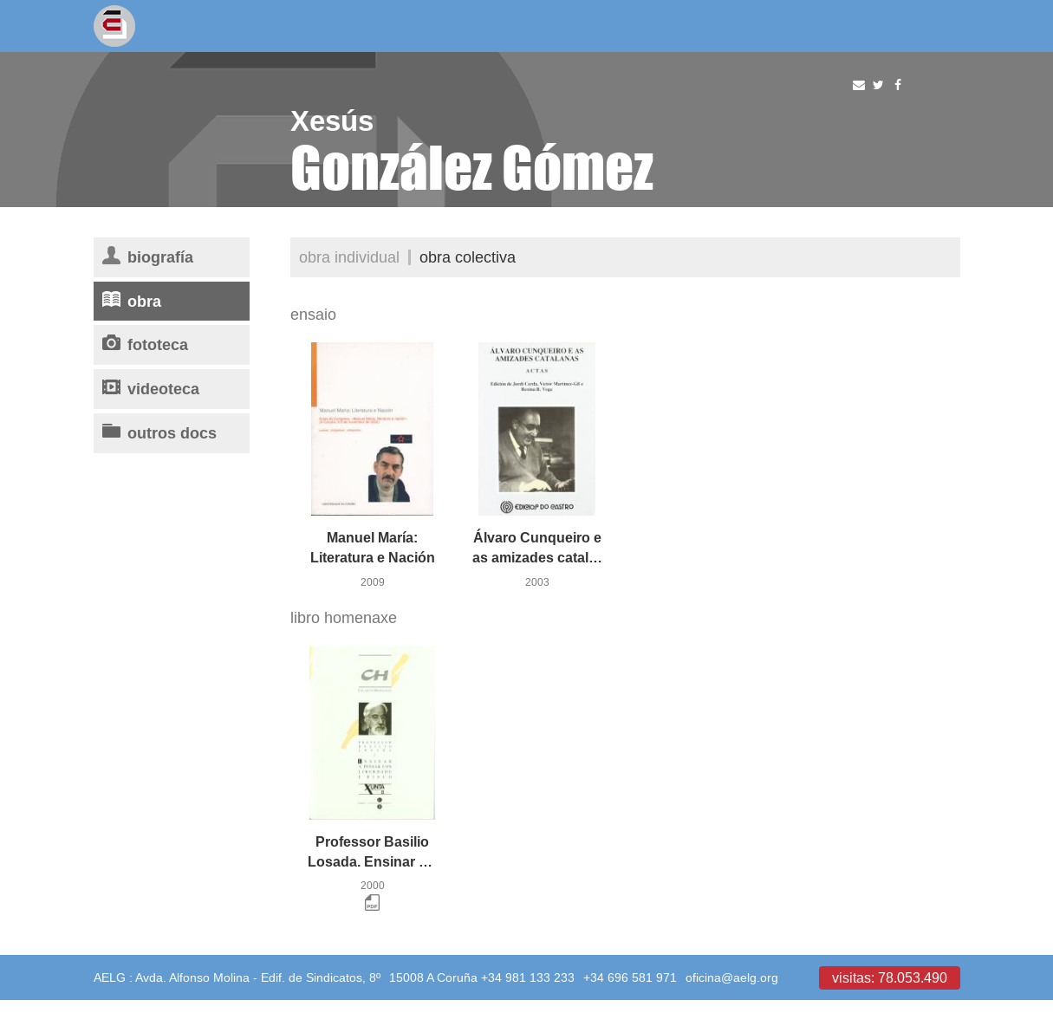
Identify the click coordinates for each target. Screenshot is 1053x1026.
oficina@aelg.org (732, 977)
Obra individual (349, 257)
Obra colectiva (467, 257)
